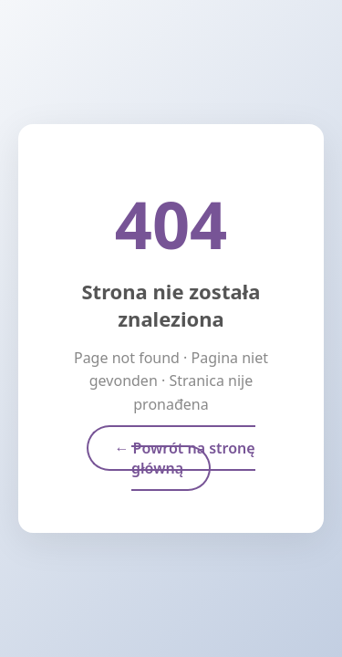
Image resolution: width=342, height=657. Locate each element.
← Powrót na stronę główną (184, 458)
